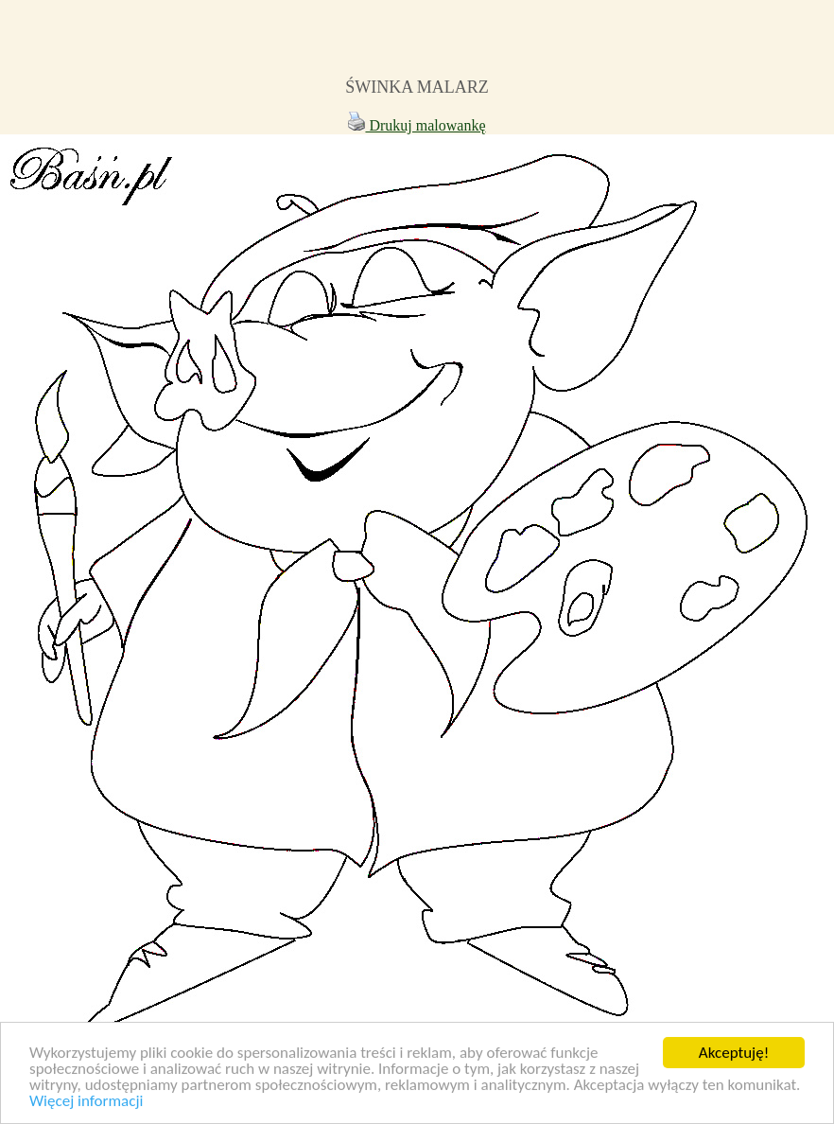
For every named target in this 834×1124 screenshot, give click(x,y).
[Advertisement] (417, 45)
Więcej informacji (86, 1102)
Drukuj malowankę (416, 125)
